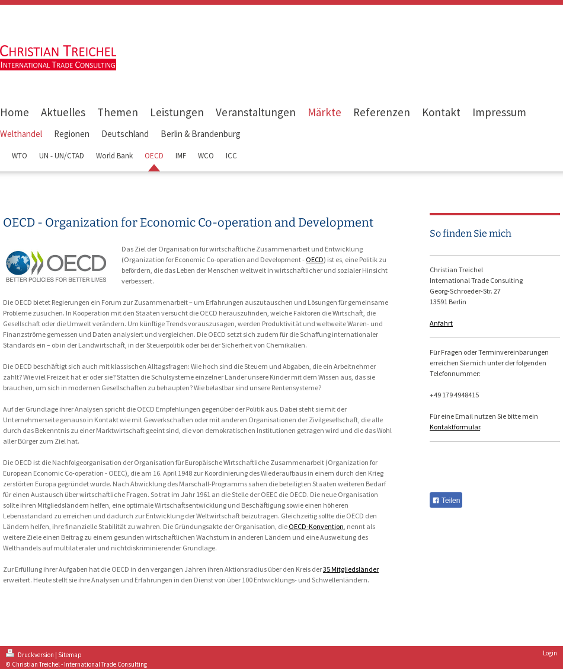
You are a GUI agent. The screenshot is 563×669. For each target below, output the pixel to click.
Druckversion (30, 655)
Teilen (446, 500)
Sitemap (70, 655)
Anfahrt (441, 322)
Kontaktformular (455, 426)
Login (550, 653)
